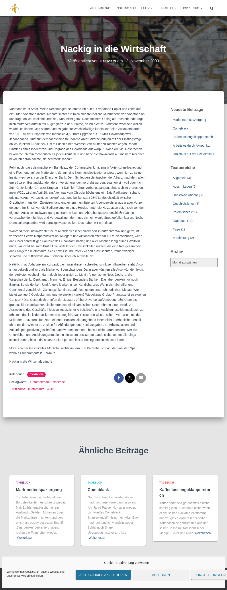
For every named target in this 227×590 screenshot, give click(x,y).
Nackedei (59, 382)
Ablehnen (161, 575)
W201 (51, 389)
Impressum (192, 8)
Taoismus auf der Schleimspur (193, 154)
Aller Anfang (100, 8)
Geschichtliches (183, 203)
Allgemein (179, 178)
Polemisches (181, 212)
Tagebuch (36, 374)
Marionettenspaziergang (189, 120)
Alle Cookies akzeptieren (103, 575)
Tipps (176, 229)
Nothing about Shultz (135, 8)
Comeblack (180, 128)
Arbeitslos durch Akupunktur (192, 145)
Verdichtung (181, 238)
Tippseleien (167, 8)
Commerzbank (40, 382)
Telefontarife (35, 389)
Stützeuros (17, 389)
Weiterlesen (25, 537)
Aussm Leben (182, 186)
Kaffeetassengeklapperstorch (193, 137)
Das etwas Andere (185, 195)
